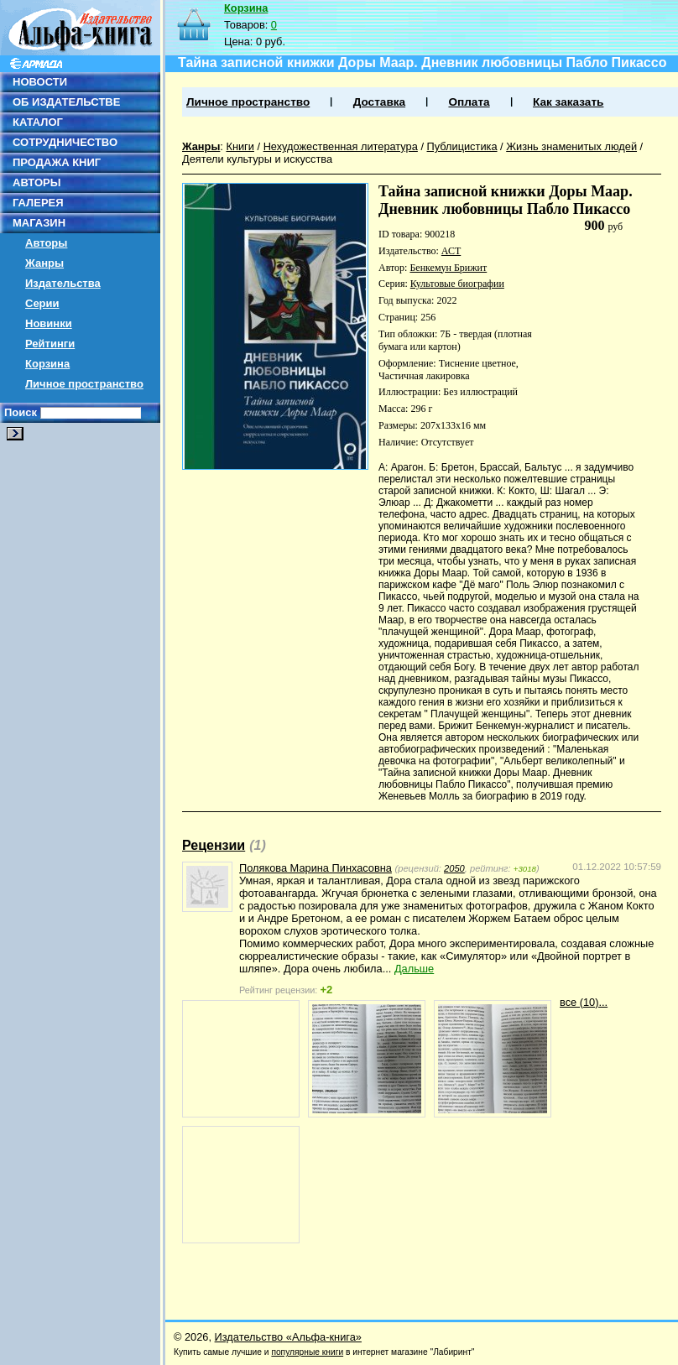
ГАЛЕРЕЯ (38, 202)
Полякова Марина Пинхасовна (315, 868)
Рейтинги (50, 343)
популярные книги (307, 1352)
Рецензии (213, 845)
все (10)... (584, 1002)
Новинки (48, 323)
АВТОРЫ (36, 182)
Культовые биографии (457, 283)
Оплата (468, 102)
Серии (42, 303)
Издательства (63, 283)
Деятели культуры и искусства (257, 159)
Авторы (46, 243)
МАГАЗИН (39, 222)
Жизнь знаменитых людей (571, 146)
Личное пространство (84, 384)
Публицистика (462, 146)
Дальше (414, 968)
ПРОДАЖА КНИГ (57, 162)
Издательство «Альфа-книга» (288, 1337)
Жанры (44, 263)
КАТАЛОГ (38, 122)
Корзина (47, 363)
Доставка (379, 102)
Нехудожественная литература (340, 146)
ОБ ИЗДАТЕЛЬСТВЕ (66, 102)
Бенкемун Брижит (448, 268)
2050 (454, 868)
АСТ (451, 251)
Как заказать (568, 102)
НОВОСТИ (40, 82)
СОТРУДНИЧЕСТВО (65, 142)
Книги (240, 146)
